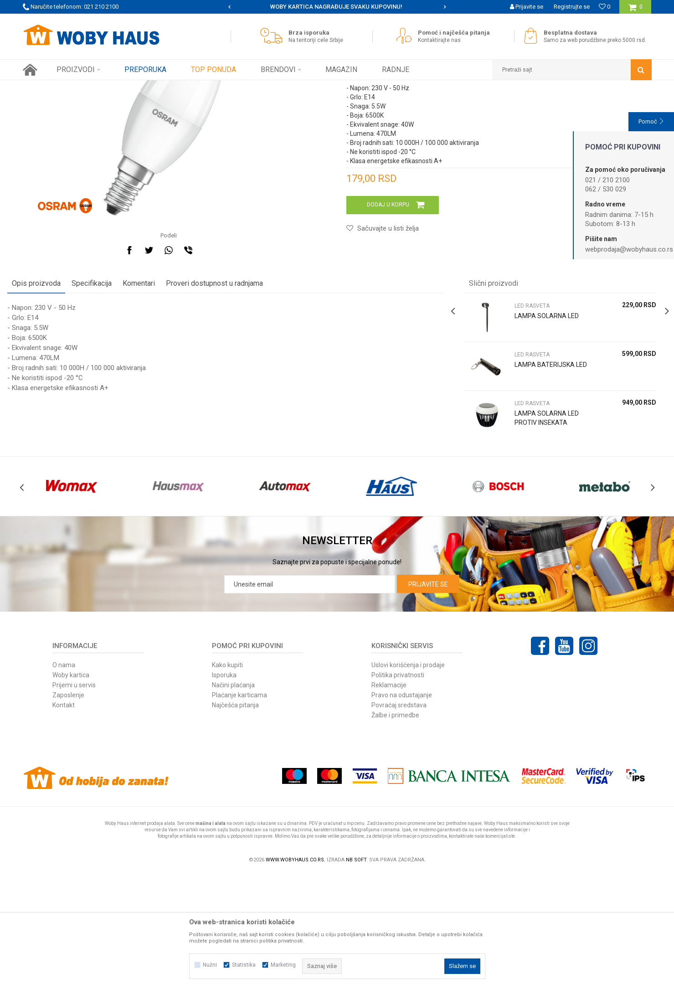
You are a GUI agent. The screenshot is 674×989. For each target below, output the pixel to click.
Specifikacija (107, 380)
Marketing (283, 965)
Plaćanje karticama (239, 810)
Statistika (244, 965)
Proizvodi (87, 87)
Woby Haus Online (46, 87)
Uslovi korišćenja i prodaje (408, 779)
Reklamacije (388, 800)
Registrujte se (572, 6)
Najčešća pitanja (235, 820)
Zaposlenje (68, 810)
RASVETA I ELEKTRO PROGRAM (145, 87)
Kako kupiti (227, 779)
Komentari (154, 380)
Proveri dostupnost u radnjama (229, 380)
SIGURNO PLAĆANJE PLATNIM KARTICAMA (336, 6)
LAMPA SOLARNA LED (541, 413)
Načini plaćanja (233, 800)
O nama (63, 779)
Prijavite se (428, 699)
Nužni (210, 965)
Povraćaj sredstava (399, 820)
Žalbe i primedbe (395, 830)
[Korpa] (635, 10)
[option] (337, 7)
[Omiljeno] (604, 6)
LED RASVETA (209, 87)
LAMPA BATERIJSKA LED (539, 466)
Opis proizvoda (51, 380)
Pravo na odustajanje (401, 810)
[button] (572, 70)
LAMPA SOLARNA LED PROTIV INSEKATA (541, 515)
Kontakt (63, 820)
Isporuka (224, 789)
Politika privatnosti (397, 789)
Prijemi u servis (74, 800)
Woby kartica (70, 789)
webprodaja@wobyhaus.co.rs (629, 249)
